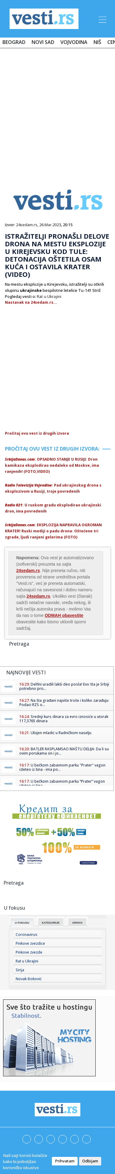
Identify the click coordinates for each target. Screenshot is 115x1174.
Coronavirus (26, 934)
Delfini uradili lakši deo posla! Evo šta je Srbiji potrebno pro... (64, 686)
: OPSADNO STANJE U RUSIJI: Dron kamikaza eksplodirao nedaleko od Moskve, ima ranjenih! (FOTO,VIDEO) (52, 465)
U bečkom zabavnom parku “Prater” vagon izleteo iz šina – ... (62, 783)
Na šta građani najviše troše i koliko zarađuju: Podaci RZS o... (64, 702)
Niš (97, 42)
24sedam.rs (26, 224)
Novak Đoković (29, 978)
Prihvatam (65, 1161)
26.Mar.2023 (50, 224)
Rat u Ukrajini (49, 296)
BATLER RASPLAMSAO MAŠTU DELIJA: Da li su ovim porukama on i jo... (64, 751)
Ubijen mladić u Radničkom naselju (61, 732)
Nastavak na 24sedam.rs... (31, 302)
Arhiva (77, 922)
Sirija (20, 970)
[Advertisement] (57, 113)
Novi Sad (43, 42)
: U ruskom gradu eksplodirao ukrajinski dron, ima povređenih (53, 508)
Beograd (13, 42)
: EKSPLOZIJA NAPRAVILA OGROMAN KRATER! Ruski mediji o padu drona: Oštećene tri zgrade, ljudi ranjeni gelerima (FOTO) (53, 531)
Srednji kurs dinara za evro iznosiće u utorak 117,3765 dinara (63, 718)
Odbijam (90, 1161)
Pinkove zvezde (29, 952)
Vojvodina (73, 42)
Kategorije (51, 922)
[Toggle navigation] (102, 18)
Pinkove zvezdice (30, 943)
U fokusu (22, 922)
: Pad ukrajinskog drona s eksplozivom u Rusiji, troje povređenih (53, 488)
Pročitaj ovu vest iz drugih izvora (37, 433)
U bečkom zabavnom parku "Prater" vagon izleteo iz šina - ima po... (62, 767)
